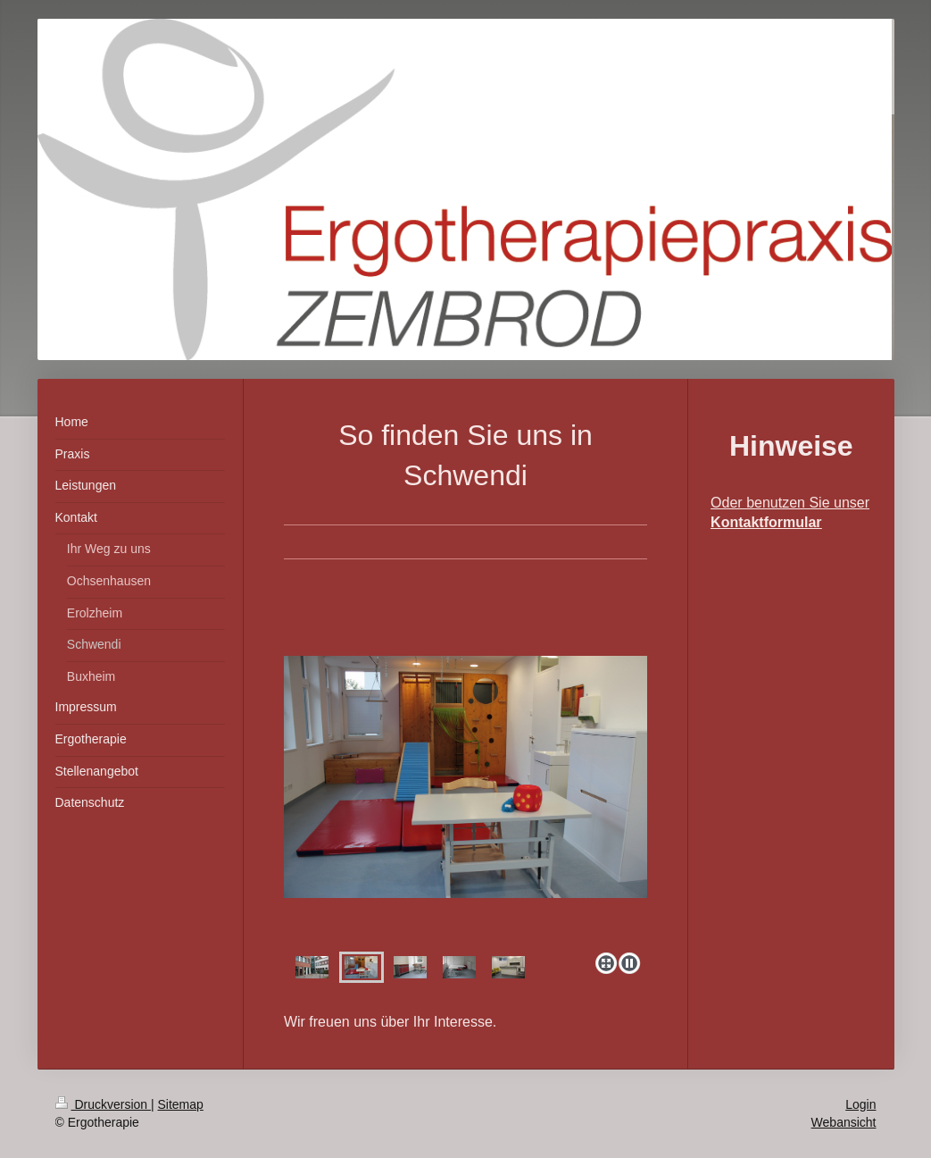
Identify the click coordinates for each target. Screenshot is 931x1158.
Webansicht (844, 1122)
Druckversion (103, 1104)
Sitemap (181, 1104)
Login (860, 1104)
